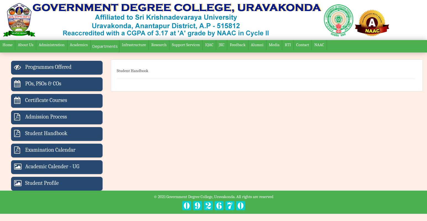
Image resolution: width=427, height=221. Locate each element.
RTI (288, 44)
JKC (221, 44)
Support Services (186, 44)
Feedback (237, 44)
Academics (79, 44)
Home (7, 44)
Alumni (257, 44)
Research (158, 44)
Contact (302, 44)
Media (274, 44)
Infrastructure (134, 44)
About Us (25, 44)
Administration (52, 44)
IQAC (209, 44)
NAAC (319, 44)
